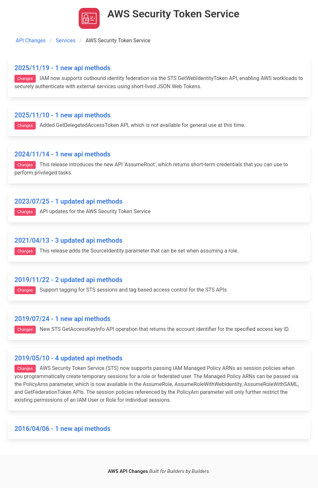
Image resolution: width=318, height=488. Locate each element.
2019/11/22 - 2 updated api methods (68, 280)
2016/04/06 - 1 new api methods (62, 429)
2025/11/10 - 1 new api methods (62, 115)
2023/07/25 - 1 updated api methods (68, 201)
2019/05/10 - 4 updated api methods (68, 358)
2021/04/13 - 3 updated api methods (68, 240)
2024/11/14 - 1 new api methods (62, 154)
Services (65, 40)
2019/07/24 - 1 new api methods (62, 319)
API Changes (31, 40)
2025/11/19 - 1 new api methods (62, 68)
